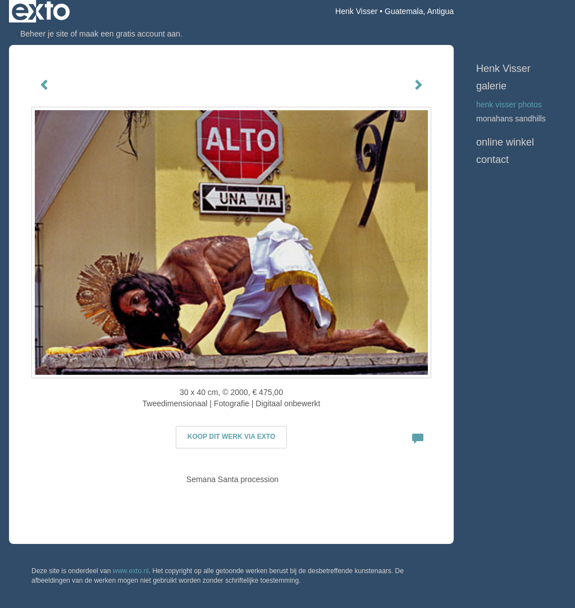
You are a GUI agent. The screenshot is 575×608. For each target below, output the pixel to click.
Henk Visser (356, 11)
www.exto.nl (131, 571)
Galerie (491, 86)
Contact (492, 159)
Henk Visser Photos (509, 104)
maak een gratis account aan (129, 33)
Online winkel (505, 142)
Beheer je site (44, 33)
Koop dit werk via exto (231, 437)
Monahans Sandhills (511, 118)
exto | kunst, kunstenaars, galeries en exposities (40, 11)
